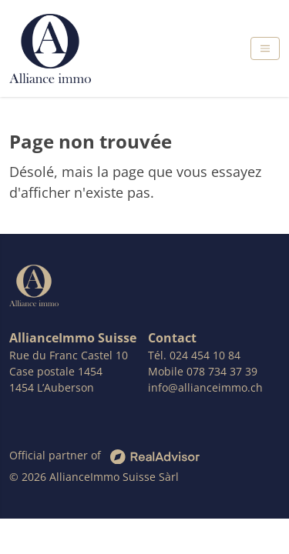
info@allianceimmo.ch (205, 387)
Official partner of (104, 456)
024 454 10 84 (205, 355)
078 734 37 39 (222, 371)
